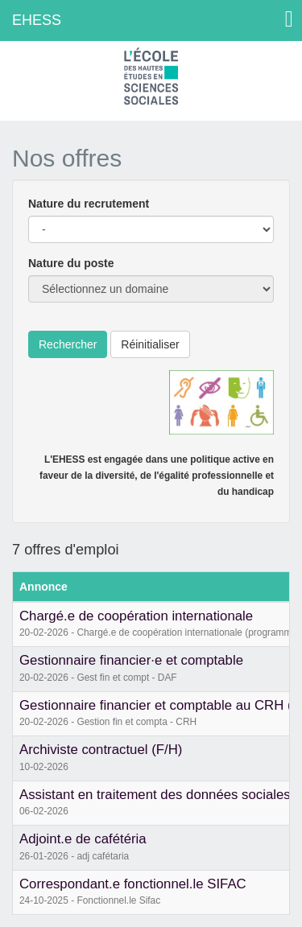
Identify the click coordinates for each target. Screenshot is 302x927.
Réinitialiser (150, 344)
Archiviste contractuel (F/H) (100, 749)
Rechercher (68, 344)
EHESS (36, 20)
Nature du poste (71, 263)
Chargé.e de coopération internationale (136, 616)
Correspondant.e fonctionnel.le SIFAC (132, 884)
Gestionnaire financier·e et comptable (131, 660)
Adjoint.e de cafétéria (83, 839)
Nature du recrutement (88, 203)
